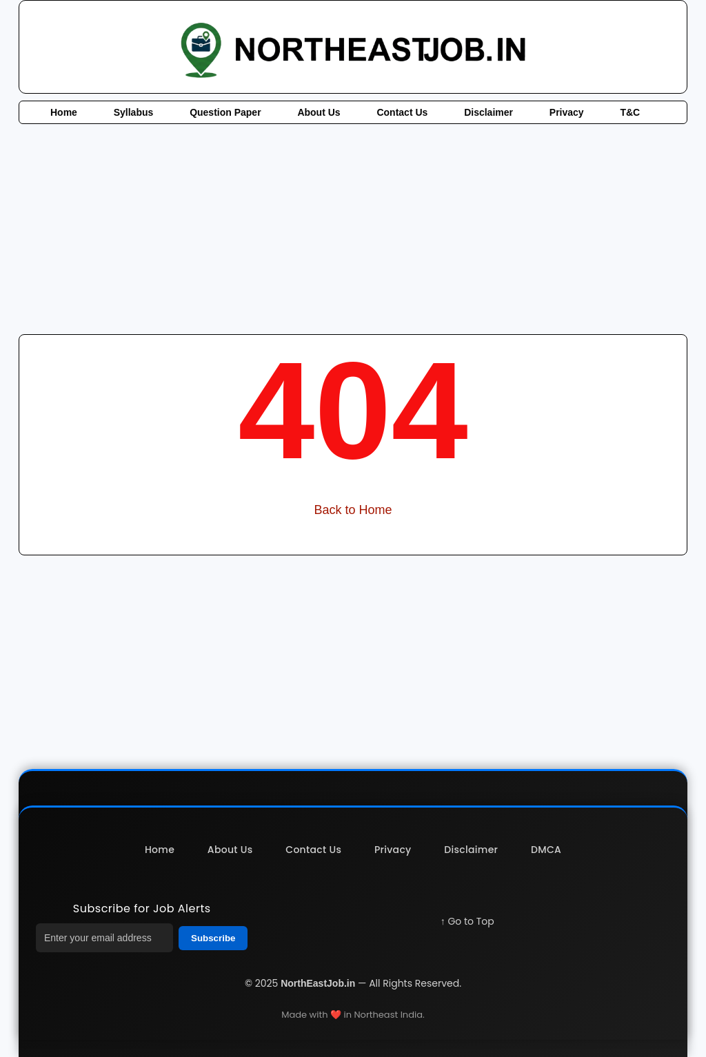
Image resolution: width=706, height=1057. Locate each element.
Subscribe (213, 938)
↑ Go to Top (467, 921)
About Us (318, 112)
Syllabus (134, 112)
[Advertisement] (353, 227)
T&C (630, 112)
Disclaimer (488, 112)
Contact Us (401, 112)
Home (63, 112)
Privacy (566, 112)
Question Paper (225, 112)
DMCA (546, 849)
